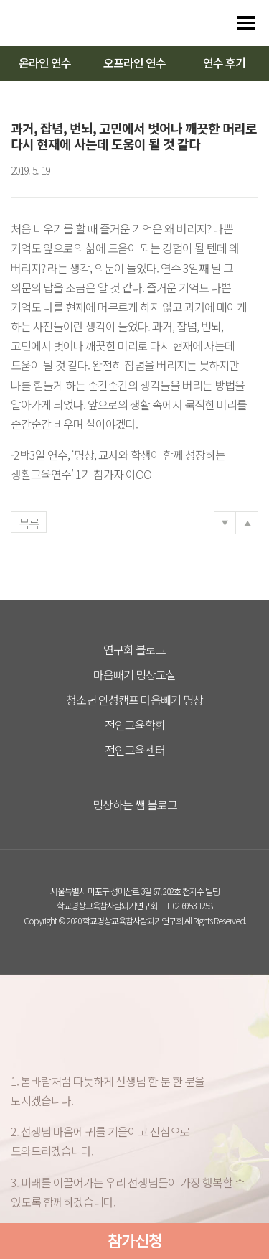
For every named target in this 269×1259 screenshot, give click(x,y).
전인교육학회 (135, 724)
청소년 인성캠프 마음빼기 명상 (134, 699)
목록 (29, 522)
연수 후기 (224, 62)
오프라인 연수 (134, 62)
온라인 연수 (45, 62)
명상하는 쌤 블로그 (135, 804)
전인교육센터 (135, 749)
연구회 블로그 (134, 649)
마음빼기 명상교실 (134, 674)
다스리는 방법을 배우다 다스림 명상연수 (80, 23)
